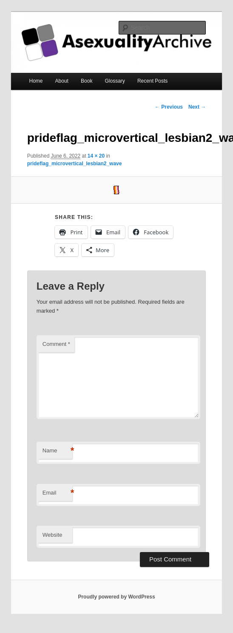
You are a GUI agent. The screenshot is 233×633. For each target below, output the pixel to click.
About (61, 81)
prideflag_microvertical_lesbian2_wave (74, 164)
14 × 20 (96, 156)
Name (57, 451)
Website (53, 535)
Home (36, 81)
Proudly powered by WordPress (116, 597)
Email (57, 493)
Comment (56, 344)
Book (86, 81)
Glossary (115, 81)
